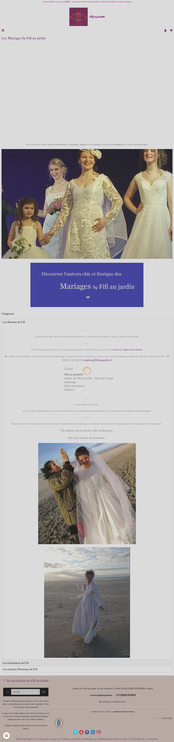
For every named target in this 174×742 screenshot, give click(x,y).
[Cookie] (6, 735)
